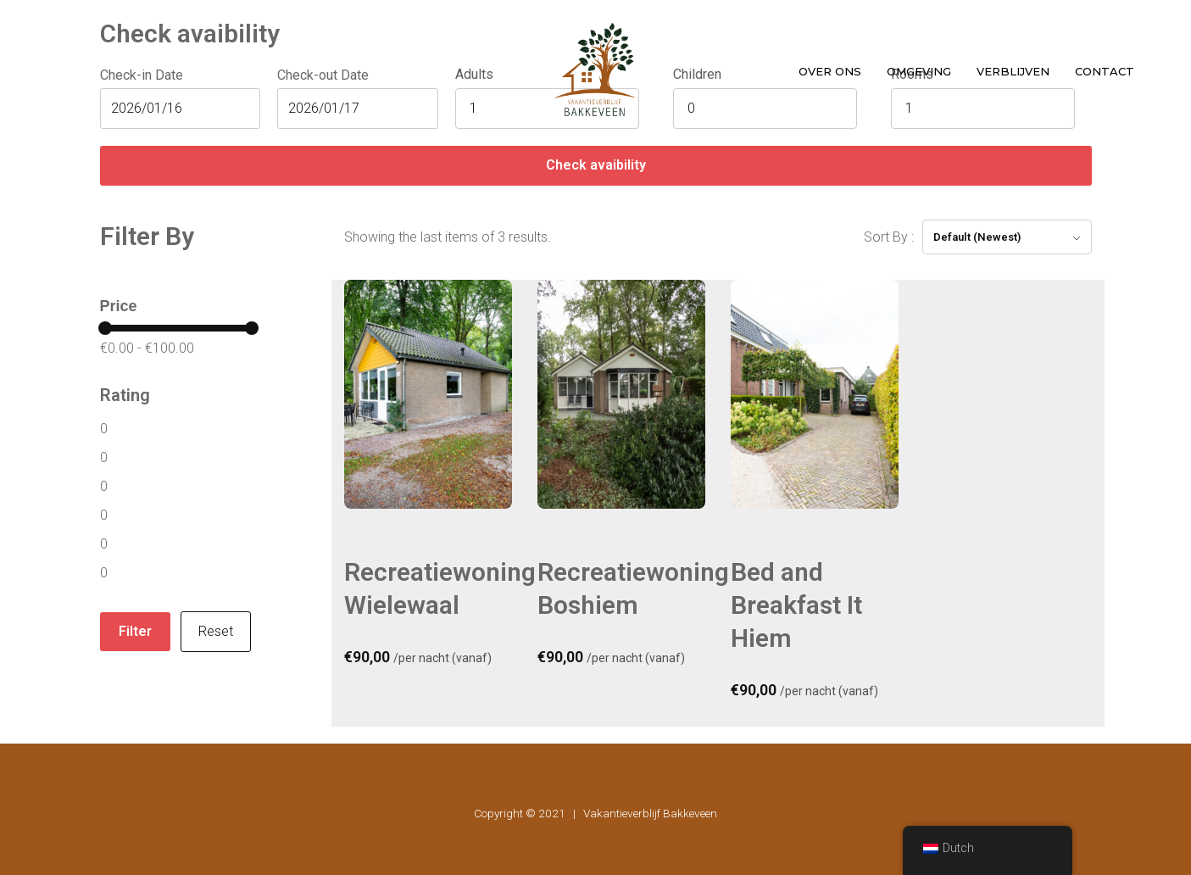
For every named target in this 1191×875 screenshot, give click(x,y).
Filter (135, 631)
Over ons (830, 71)
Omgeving (919, 71)
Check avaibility (596, 165)
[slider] (105, 328)
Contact (1104, 71)
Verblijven (1013, 71)
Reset (215, 631)
